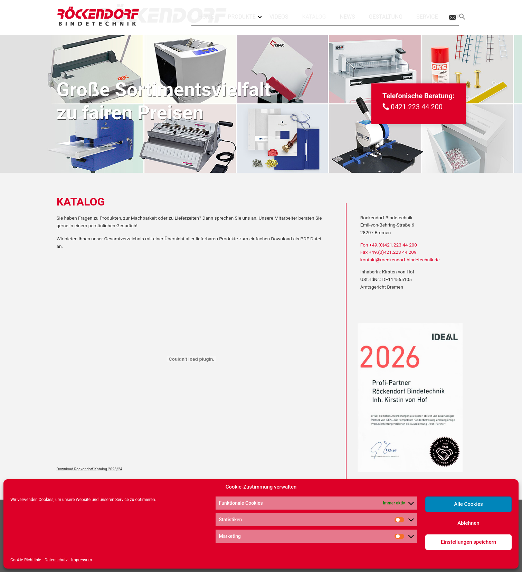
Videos (278, 16)
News (347, 16)
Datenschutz (56, 560)
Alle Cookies (468, 504)
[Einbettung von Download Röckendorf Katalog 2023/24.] (191, 358)
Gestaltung (386, 16)
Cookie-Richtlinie (25, 560)
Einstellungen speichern (468, 542)
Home (206, 16)
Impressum (81, 560)
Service (427, 16)
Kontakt (452, 17)
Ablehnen (468, 523)
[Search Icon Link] (462, 17)
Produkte (245, 14)
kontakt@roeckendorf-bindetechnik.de (400, 259)
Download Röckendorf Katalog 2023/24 (89, 469)
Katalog (314, 16)
